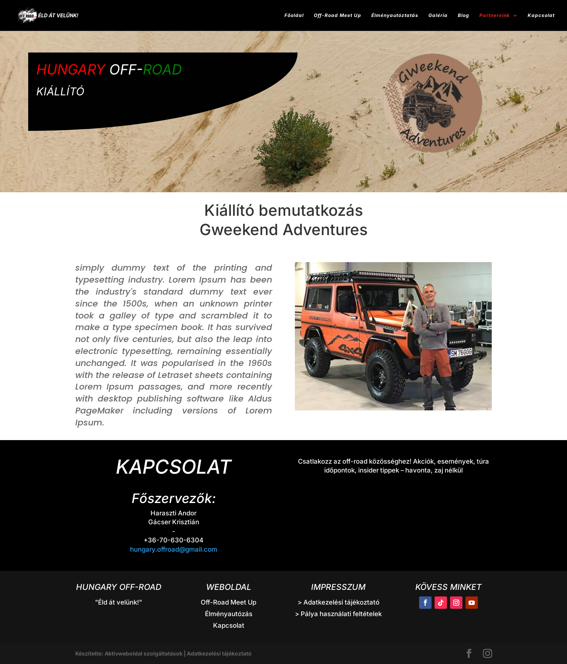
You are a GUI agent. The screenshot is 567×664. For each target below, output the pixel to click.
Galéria (438, 15)
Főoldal (294, 15)
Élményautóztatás (394, 15)
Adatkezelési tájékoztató (219, 653)
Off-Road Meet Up (337, 15)
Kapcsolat (541, 15)
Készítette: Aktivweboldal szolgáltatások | (131, 653)
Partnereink (494, 15)
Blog (463, 15)
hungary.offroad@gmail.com (173, 549)
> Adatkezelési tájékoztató (338, 602)
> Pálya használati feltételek (338, 614)
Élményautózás (228, 614)
